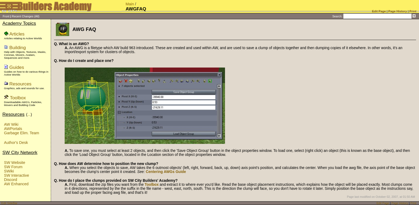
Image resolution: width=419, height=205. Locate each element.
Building (17, 47)
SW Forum (13, 167)
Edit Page (383, 203)
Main (130, 4)
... (29, 114)
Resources (20, 83)
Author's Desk (16, 142)
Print (413, 203)
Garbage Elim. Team (21, 133)
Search (337, 16)
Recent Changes (22, 16)
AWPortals (13, 129)
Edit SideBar (9, 203)
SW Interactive (16, 175)
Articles (17, 34)
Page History (399, 203)
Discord (10, 180)
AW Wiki (11, 124)
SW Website (14, 162)
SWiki (9, 171)
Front (6, 16)
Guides (16, 67)
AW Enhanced (16, 184)
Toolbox (18, 97)
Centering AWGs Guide (166, 172)
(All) (36, 16)
